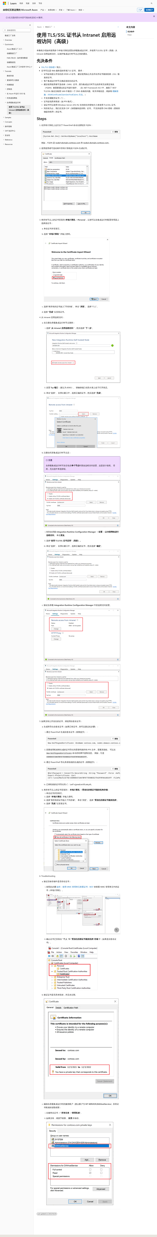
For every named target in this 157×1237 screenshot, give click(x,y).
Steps (129, 35)
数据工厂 (48, 27)
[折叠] (30, 25)
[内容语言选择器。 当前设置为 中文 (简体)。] (9, 1233)
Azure (39, 27)
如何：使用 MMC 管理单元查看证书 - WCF (75, 886)
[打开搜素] (151, 3)
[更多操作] (118, 27)
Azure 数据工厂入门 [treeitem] (14, 49)
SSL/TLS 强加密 (48, 67)
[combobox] (17, 30)
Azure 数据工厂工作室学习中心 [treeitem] (19, 67)
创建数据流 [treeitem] (11, 62)
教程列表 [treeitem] (10, 76)
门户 (140, 10)
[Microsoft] (4, 3)
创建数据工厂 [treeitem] (12, 53)
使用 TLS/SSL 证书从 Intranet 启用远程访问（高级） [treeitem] (19, 110)
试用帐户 (149, 10)
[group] (83, 743)
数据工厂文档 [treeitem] (10, 35)
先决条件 (130, 31)
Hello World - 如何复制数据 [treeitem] (17, 58)
